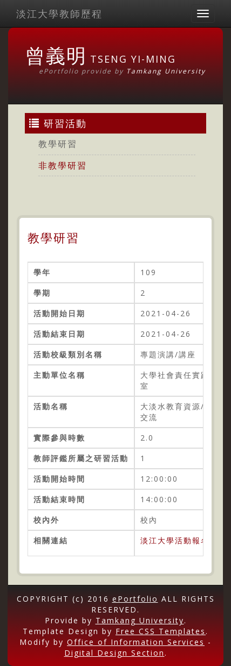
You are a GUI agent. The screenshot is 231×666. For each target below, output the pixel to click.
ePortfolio (135, 599)
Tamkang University (166, 71)
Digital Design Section (114, 653)
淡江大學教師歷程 (59, 13)
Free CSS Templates (161, 631)
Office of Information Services (136, 642)
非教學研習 (62, 165)
